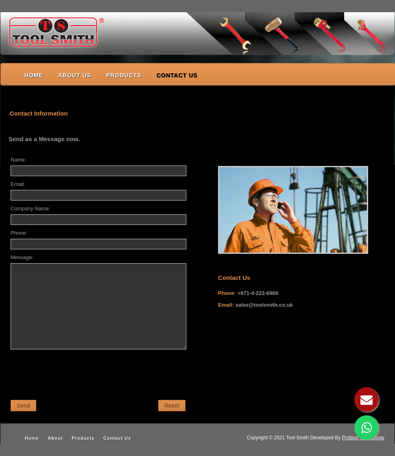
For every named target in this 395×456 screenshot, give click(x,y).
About (55, 438)
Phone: (19, 233)
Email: (18, 184)
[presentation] (72, 372)
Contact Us (117, 438)
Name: (18, 160)
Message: (22, 257)
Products (83, 438)
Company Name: (30, 208)
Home (32, 438)
